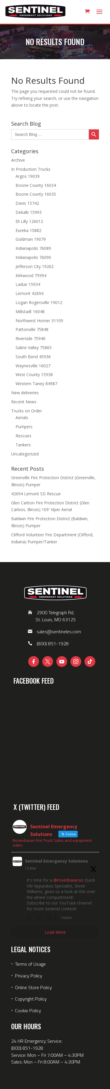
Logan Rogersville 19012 (39, 302)
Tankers (23, 445)
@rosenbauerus (68, 880)
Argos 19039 (28, 176)
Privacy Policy (28, 975)
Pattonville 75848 (32, 329)
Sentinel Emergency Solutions (56, 861)
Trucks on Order (26, 411)
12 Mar (30, 868)
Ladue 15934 (28, 284)
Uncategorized (25, 454)
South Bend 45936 (33, 356)
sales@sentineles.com (59, 631)
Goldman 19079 (31, 239)
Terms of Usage (30, 963)
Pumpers (24, 426)
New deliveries (25, 392)
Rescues (23, 435)
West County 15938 (34, 374)
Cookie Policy (28, 1010)
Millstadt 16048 (30, 311)
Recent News (23, 401)
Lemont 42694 (29, 293)
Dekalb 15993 (29, 212)
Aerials (22, 417)
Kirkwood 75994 (31, 275)
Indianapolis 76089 (33, 248)
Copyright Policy (31, 998)
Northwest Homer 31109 (39, 320)
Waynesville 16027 (33, 365)
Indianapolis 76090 (33, 257)
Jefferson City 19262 (35, 266)
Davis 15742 (27, 203)
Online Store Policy (33, 987)
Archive (18, 160)
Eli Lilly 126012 (29, 221)
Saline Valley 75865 (34, 347)
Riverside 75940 (30, 338)
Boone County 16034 (36, 185)
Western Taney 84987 (36, 383)
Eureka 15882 (28, 230)
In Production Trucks (30, 169)
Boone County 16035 (36, 194)
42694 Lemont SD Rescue (36, 493)
